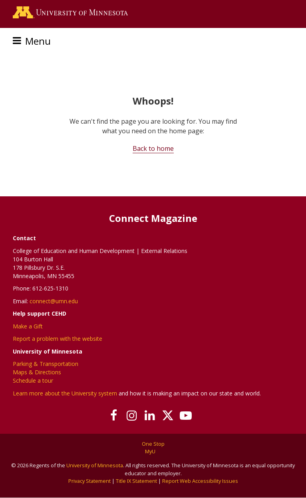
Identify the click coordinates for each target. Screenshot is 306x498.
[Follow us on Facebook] (114, 415)
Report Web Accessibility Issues (200, 480)
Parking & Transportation (45, 364)
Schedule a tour (33, 380)
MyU (153, 451)
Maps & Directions (37, 372)
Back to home (153, 148)
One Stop (153, 443)
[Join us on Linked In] (150, 415)
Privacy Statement (89, 480)
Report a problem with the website (57, 338)
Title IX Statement (136, 480)
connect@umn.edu (54, 301)
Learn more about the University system (65, 393)
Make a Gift (28, 326)
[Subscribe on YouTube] (186, 415)
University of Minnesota (94, 465)
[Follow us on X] (168, 415)
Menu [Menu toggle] (38, 40)
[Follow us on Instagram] (132, 415)
